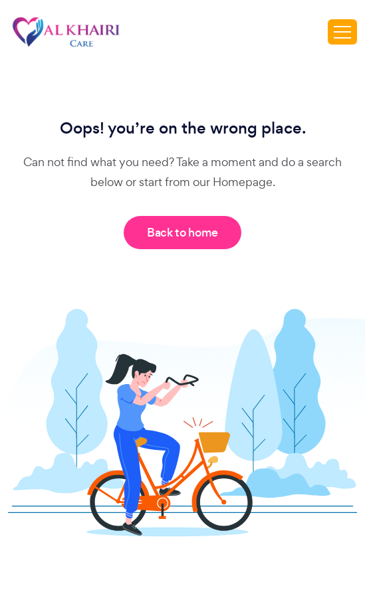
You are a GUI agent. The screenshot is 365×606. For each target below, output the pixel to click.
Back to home (182, 233)
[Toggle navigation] (342, 32)
